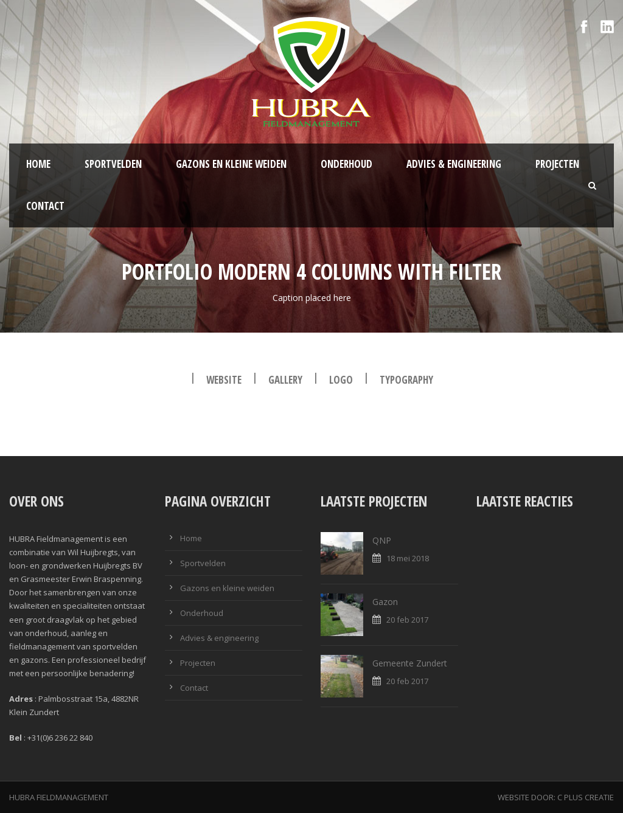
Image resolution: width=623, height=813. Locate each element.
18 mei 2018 (407, 558)
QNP (381, 540)
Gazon (385, 601)
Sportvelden (113, 164)
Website (224, 380)
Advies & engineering (453, 164)
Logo (341, 380)
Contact (45, 206)
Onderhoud (346, 164)
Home (38, 164)
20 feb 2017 (407, 619)
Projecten (557, 164)
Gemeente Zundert (409, 663)
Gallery (285, 380)
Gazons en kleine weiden (231, 164)
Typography (406, 380)
